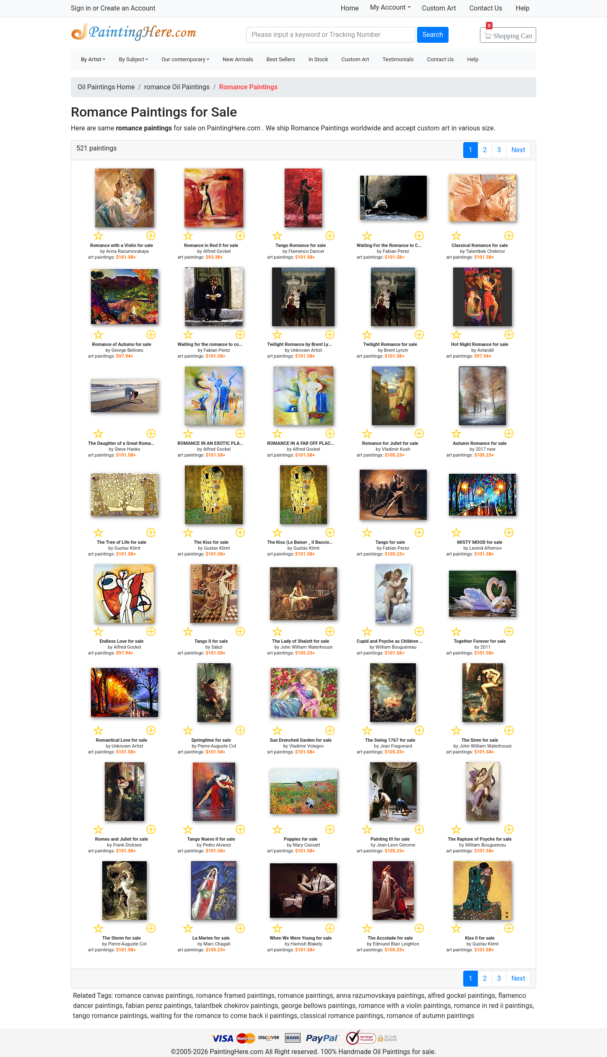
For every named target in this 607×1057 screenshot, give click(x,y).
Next (518, 150)
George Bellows (127, 350)
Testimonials (397, 59)
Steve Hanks (127, 449)
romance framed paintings (235, 996)
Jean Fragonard (396, 746)
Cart (509, 33)
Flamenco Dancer (306, 251)
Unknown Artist (306, 350)
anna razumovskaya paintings (380, 996)
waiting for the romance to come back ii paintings (223, 1016)
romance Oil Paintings (177, 87)
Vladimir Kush (396, 449)
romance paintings (305, 996)
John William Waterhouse (306, 647)
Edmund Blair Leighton (396, 944)
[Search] (330, 35)
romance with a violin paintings (404, 1006)
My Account (390, 7)
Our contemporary (183, 59)
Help (522, 8)
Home (350, 8)
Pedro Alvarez (217, 845)
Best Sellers (281, 59)
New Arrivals (238, 59)
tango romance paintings (110, 1016)
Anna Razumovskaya (127, 251)
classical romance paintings (342, 1016)
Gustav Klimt (127, 548)
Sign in (81, 8)
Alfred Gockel (217, 251)
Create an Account (127, 8)
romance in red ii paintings (493, 1006)
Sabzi (217, 647)
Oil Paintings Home (106, 87)
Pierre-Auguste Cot (216, 746)
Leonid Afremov (486, 548)
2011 (485, 647)
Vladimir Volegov (306, 746)
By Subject (131, 59)
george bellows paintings (318, 1006)
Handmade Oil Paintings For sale (134, 33)
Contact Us (486, 8)
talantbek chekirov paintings (236, 1006)
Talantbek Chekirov (485, 251)
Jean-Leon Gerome (395, 845)
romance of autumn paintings (430, 1016)
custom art (433, 128)
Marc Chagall (216, 944)
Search (433, 35)
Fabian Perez (396, 251)
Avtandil (485, 350)
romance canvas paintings (154, 996)
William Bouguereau (396, 647)
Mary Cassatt (306, 845)
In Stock (318, 59)
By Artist (91, 59)
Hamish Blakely (306, 944)
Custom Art (439, 8)
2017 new (485, 449)
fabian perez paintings (159, 1006)
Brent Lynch (396, 350)
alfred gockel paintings (461, 996)
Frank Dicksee (127, 845)
